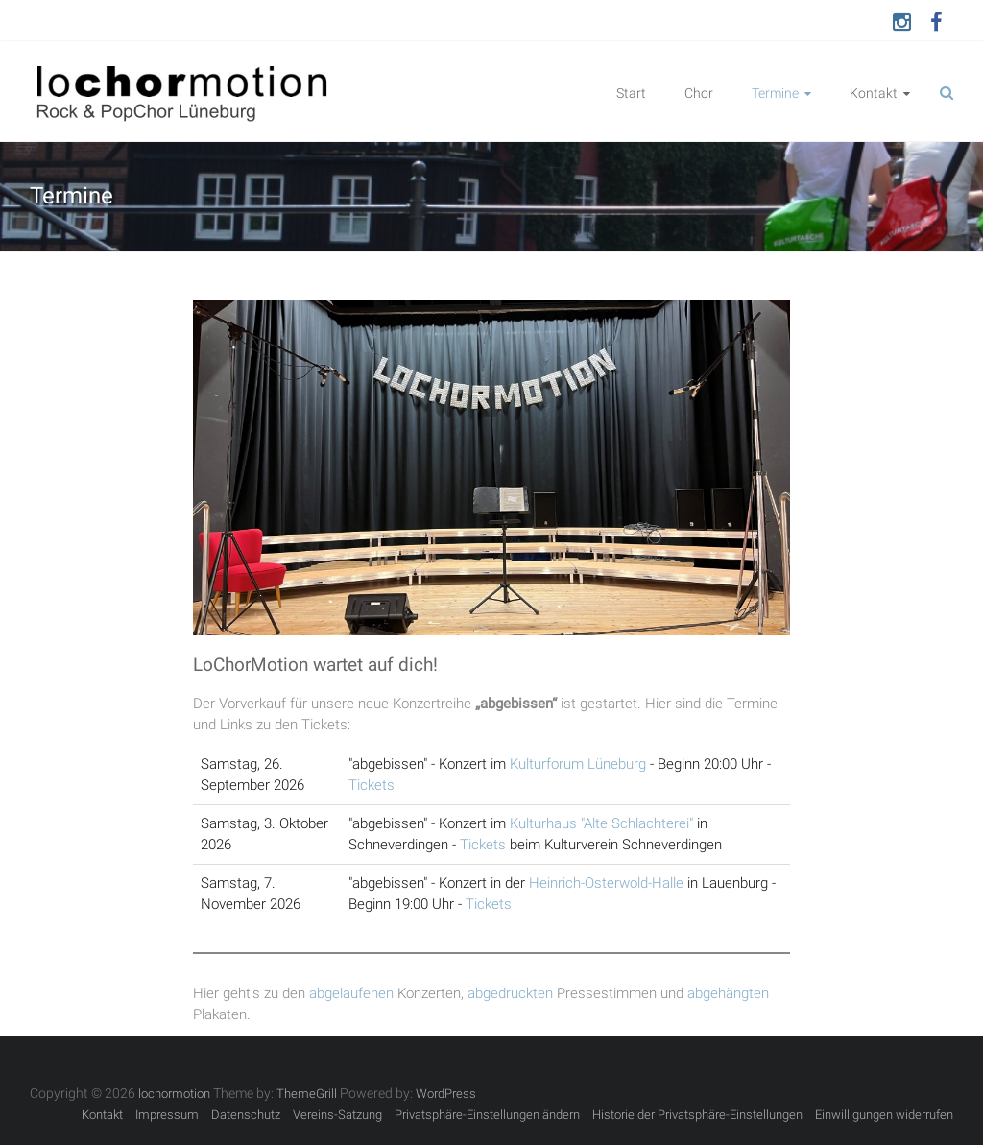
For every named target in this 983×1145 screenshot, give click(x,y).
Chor (698, 93)
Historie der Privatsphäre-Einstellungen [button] (697, 1115)
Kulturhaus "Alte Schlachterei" (601, 823)
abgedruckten (510, 993)
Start (631, 93)
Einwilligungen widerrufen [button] (884, 1115)
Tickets (371, 785)
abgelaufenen (351, 993)
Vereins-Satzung (337, 1115)
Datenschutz (245, 1115)
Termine (775, 93)
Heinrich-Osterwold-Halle (606, 883)
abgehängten (728, 993)
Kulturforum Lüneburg (578, 764)
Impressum (167, 1115)
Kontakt (874, 93)
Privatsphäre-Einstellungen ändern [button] (487, 1115)
